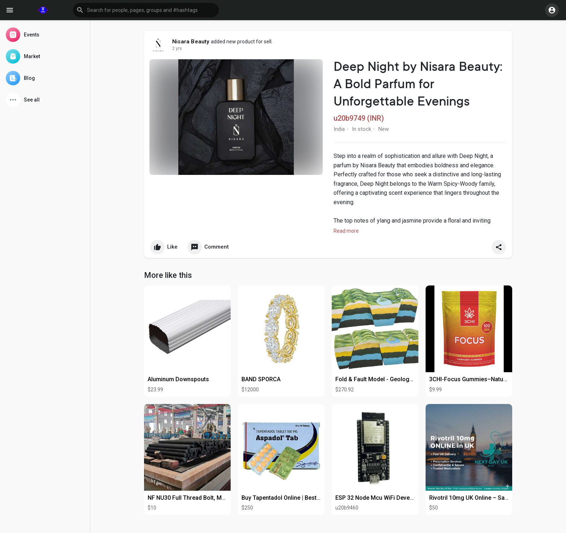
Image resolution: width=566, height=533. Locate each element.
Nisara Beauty (191, 41)
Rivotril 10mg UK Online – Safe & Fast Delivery (490, 497)
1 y (175, 48)
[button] (146, 10)
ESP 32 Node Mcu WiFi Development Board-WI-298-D (405, 497)
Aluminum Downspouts (178, 379)
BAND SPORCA (260, 379)
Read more (346, 231)
